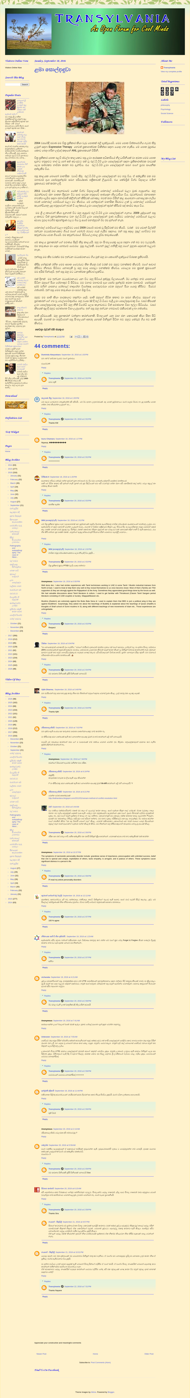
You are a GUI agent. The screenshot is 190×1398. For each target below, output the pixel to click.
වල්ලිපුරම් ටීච (22, 255)
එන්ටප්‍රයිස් (14, 508)
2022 (10, 654)
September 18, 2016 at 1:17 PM (69, 439)
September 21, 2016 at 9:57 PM (76, 1222)
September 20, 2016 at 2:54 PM (77, 670)
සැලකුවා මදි (15, 512)
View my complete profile (171, 71)
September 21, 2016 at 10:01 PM (69, 1252)
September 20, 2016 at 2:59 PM (77, 1169)
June (12, 494)
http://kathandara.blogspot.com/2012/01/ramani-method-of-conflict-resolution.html (83, 798)
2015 (10, 469)
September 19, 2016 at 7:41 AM (66, 1021)
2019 (10, 643)
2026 (10, 669)
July (12, 498)
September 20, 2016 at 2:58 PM (77, 1001)
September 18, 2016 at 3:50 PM (66, 581)
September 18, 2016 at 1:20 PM (63, 477)
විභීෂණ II (45, 477)
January (14, 476)
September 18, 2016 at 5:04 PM (61, 643)
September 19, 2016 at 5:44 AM (65, 807)
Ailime (93, 1392)
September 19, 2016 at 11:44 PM (69, 1091)
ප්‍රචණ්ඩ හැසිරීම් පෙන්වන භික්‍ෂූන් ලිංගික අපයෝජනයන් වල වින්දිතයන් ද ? (17, 228)
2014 (10, 465)
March (13, 483)
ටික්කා (44, 643)
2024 (10, 661)
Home (95, 1354)
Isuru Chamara (48, 439)
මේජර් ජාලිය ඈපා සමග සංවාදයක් (22, 366)
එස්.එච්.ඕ (14, 593)
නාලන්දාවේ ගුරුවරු (22, 308)
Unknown (45, 1037)
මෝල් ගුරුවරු (15, 619)
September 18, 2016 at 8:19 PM (76, 771)
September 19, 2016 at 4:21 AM (64, 977)
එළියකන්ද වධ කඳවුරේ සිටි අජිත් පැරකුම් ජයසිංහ (23, 194)
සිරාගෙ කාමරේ (47, 1188)
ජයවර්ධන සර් (15, 590)
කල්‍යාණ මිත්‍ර (46, 398)
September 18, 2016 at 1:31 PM (71, 520)
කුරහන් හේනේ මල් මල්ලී (51, 896)
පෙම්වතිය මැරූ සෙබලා (16, 526)
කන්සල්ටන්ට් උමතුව (15, 604)
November (15, 627)
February (14, 479)
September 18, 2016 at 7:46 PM (73, 759)
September (15, 505)
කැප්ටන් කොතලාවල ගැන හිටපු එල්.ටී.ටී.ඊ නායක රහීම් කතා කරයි (22, 138)
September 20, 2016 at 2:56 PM (77, 832)
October (14, 623)
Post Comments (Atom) (101, 1362)
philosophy (165, 105)
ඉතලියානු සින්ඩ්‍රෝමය (15, 565)
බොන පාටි (14, 570)
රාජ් (50, 807)
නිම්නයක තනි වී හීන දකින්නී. (53, 936)
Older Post (149, 1354)
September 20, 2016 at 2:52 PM (77, 378)
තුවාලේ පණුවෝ (14, 575)
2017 (10, 635)
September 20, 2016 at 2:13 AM (66, 1129)
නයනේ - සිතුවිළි (55, 1222)
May (12, 490)
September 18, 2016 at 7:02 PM (69, 727)
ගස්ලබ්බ (44, 1145)
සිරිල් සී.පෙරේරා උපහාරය (15, 539)
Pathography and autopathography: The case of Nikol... (16, 551)
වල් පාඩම (14, 561)
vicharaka (45, 977)
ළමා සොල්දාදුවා (15, 581)
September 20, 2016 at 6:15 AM (68, 1188)
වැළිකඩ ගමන (15, 586)
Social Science (167, 113)
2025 (10, 665)
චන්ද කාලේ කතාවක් (14, 532)
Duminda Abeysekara (51, 355)
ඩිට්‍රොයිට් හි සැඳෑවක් (14, 598)
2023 (10, 658)
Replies (47, 373)
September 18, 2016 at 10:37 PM (67, 852)
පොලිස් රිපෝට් (16, 615)
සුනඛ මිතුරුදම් (15, 516)
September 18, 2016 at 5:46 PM (68, 689)
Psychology (165, 109)
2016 (10, 472)
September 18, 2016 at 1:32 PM (78, 549)
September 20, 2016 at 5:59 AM (62, 1145)
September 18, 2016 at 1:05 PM (65, 398)
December (15, 631)
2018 (10, 639)
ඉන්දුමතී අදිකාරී (47, 1091)
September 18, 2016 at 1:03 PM (75, 355)
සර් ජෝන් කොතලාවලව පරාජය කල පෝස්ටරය (22, 281)
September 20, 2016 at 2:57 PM (77, 917)
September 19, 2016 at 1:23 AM (80, 936)
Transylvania (54, 378)
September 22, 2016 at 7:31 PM (77, 1286)
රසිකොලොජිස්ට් (48, 727)
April (12, 487)
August (13, 502)
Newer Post (41, 1354)
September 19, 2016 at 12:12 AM (77, 896)
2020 (10, 647)
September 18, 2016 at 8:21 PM (76, 792)
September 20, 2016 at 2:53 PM (77, 501)
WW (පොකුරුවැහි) (49, 520)
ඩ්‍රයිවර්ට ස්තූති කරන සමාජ (16, 610)
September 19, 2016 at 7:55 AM (64, 1037)
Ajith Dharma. (47, 689)
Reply (43, 368)
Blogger (111, 1392)
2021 (10, 650)
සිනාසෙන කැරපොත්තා (16, 521)
